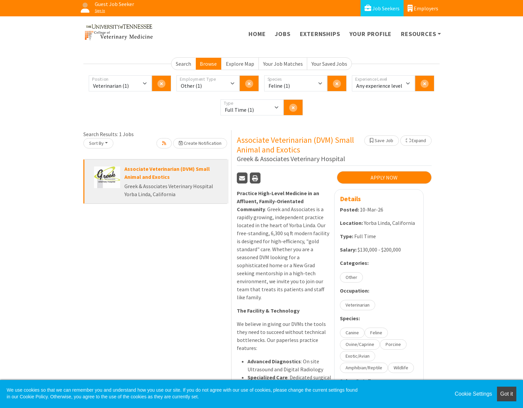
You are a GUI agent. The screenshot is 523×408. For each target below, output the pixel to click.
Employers (423, 8)
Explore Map (240, 63)
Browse (208, 63)
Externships (320, 34)
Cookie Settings (473, 394)
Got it (506, 394)
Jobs (282, 34)
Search (183, 63)
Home (257, 34)
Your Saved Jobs (329, 63)
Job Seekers (382, 8)
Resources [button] (418, 34)
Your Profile (371, 34)
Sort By (96, 143)
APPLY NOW (384, 177)
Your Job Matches (283, 63)
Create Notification (200, 143)
